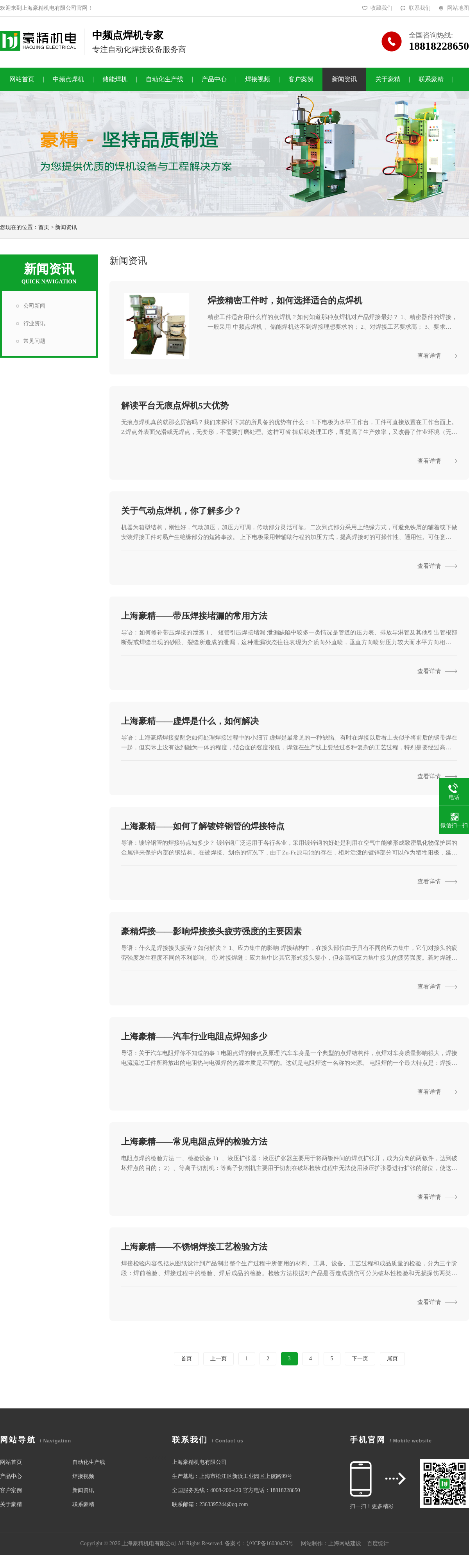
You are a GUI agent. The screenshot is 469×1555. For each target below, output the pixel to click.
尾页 (392, 1359)
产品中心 (214, 79)
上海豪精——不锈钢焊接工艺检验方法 (194, 1247)
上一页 (218, 1359)
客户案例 (300, 79)
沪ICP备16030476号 (270, 1543)
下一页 (360, 1359)
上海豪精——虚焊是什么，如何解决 (190, 721)
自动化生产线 (164, 79)
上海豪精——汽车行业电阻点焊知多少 (194, 1036)
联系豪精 (431, 79)
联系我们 (420, 8)
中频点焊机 (68, 79)
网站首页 (21, 79)
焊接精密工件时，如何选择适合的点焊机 (285, 300)
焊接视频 (257, 79)
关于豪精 (387, 79)
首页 (43, 227)
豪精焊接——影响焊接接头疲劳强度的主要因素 (211, 931)
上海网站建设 (344, 1543)
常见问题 (34, 341)
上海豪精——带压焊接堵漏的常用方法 (194, 616)
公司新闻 (34, 306)
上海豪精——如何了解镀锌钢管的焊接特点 (203, 826)
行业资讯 (34, 323)
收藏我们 (381, 8)
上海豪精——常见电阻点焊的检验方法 (194, 1142)
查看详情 (437, 356)
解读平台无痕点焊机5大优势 (175, 405)
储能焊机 (114, 79)
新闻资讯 (344, 79)
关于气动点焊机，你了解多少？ (181, 511)
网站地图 (458, 8)
